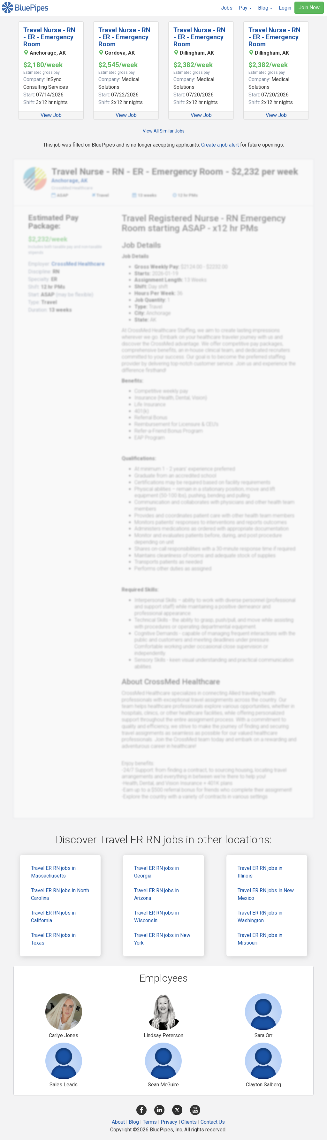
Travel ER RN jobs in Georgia (156, 872)
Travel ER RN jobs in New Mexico (266, 894)
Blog (134, 1122)
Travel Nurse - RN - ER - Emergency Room (49, 37)
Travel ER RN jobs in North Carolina (60, 894)
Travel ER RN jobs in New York (162, 939)
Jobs (226, 8)
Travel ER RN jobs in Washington (260, 916)
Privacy (169, 1122)
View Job (51, 115)
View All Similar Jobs (164, 130)
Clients (189, 1122)
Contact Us (213, 1122)
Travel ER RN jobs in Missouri (260, 939)
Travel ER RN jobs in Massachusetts (53, 872)
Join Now (309, 7)
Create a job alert (220, 145)
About (118, 1122)
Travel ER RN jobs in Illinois (260, 872)
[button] (245, 8)
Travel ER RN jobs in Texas (53, 939)
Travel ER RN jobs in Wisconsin (156, 916)
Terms (150, 1122)
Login (285, 8)
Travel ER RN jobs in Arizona (156, 894)
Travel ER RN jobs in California (53, 916)
